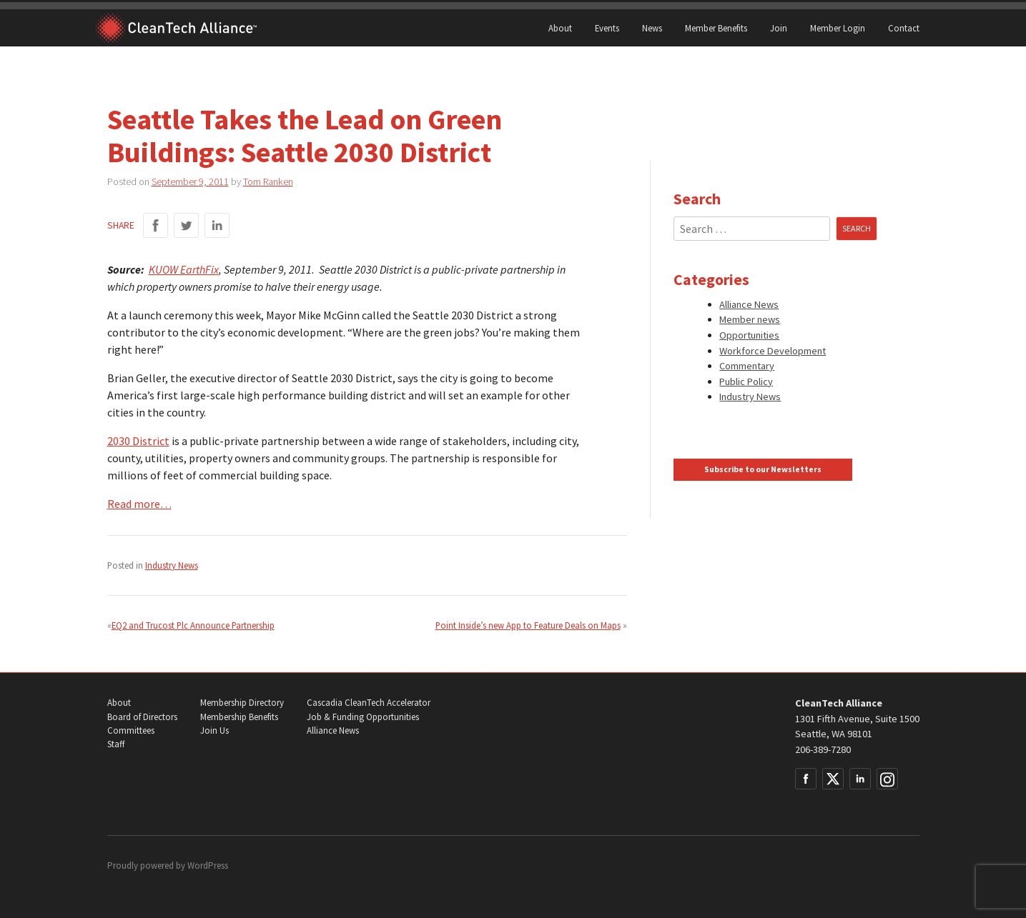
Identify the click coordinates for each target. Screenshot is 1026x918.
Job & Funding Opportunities (363, 717)
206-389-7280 (823, 749)
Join (778, 28)
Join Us (214, 730)
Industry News (171, 565)
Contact (903, 28)
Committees (130, 730)
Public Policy (746, 381)
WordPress (207, 865)
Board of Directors (142, 717)
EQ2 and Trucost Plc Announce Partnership (193, 625)
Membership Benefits (239, 717)
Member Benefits (716, 28)
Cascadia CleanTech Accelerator (368, 703)
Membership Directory (242, 703)
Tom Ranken (268, 181)
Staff (115, 744)
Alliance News (749, 304)
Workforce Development (772, 350)
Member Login (837, 28)
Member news (749, 319)
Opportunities (749, 335)
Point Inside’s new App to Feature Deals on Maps (528, 625)
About (560, 28)
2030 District (138, 441)
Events (607, 28)
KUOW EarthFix (184, 269)
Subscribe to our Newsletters (763, 469)
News (652, 28)
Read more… (139, 504)
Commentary (746, 365)
